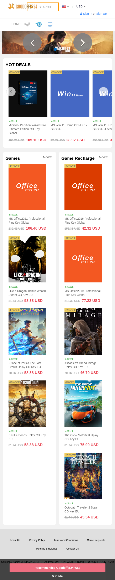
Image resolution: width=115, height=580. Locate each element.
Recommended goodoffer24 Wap (57, 567)
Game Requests (96, 540)
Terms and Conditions (66, 540)
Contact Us (72, 548)
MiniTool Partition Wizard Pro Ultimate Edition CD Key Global (27, 129)
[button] (32, 42)
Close (57, 576)
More (47, 157)
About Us (15, 540)
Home (16, 24)
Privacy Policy (37, 540)
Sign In (87, 13)
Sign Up (101, 13)
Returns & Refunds (46, 548)
